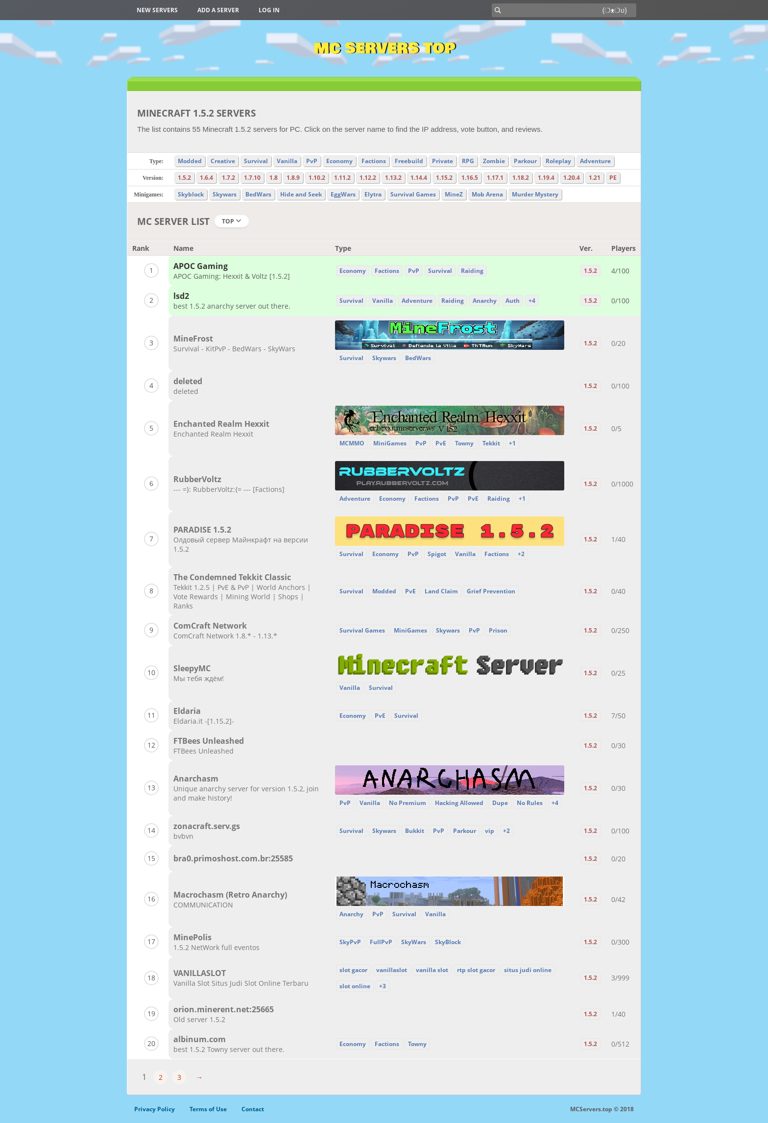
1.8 (273, 177)
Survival (256, 161)
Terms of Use (208, 1109)
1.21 (594, 177)
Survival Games (413, 194)
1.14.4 (418, 177)
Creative (223, 161)
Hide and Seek (301, 194)
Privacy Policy (154, 1109)
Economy (339, 161)
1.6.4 (206, 177)
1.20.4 (571, 177)
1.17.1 (495, 177)
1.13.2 (393, 177)
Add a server (218, 10)
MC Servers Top (384, 48)
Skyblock (191, 194)
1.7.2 (228, 177)
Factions (373, 161)
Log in (269, 10)
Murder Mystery (535, 194)
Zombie (494, 161)
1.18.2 (520, 177)
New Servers (157, 10)
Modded (190, 161)
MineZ (454, 194)
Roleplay (558, 161)
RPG (468, 161)
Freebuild (409, 161)
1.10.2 (317, 177)
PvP (311, 161)
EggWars (343, 194)
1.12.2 (368, 177)
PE (613, 177)
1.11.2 (342, 177)
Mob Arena (487, 194)
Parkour (525, 161)
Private (442, 161)
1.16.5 (469, 177)
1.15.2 (444, 177)
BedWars (258, 194)
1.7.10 (252, 177)
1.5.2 (184, 177)
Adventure (595, 161)
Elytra (373, 194)
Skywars (225, 194)
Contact (252, 1109)
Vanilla (287, 161)
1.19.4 (546, 177)
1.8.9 (293, 177)
